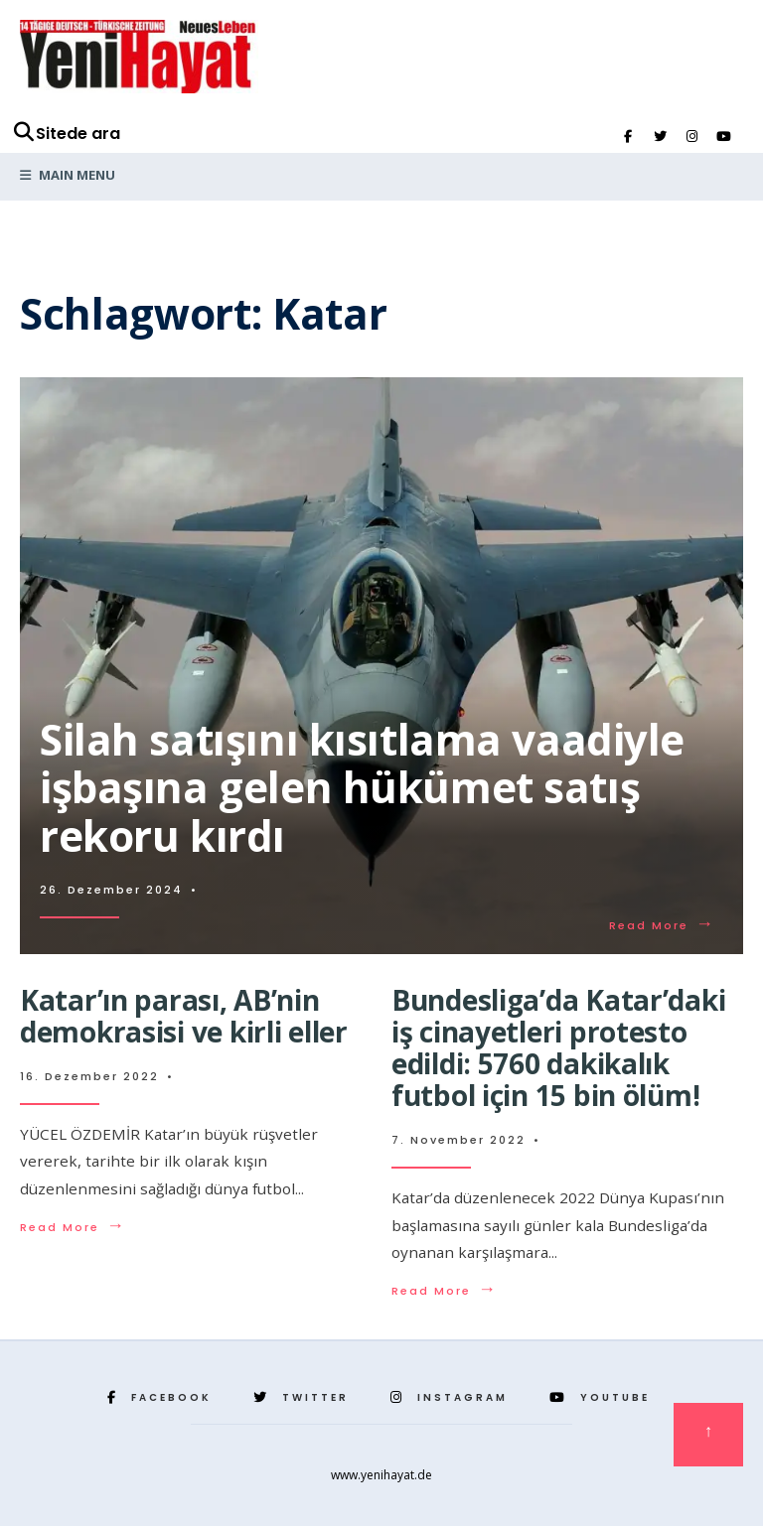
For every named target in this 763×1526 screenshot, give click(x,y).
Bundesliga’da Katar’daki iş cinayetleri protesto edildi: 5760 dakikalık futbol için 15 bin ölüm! (558, 1048)
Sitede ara (66, 133)
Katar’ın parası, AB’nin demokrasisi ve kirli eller (184, 1015)
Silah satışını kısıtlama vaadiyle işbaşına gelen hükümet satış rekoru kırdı (362, 787)
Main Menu (67, 175)
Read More (662, 925)
